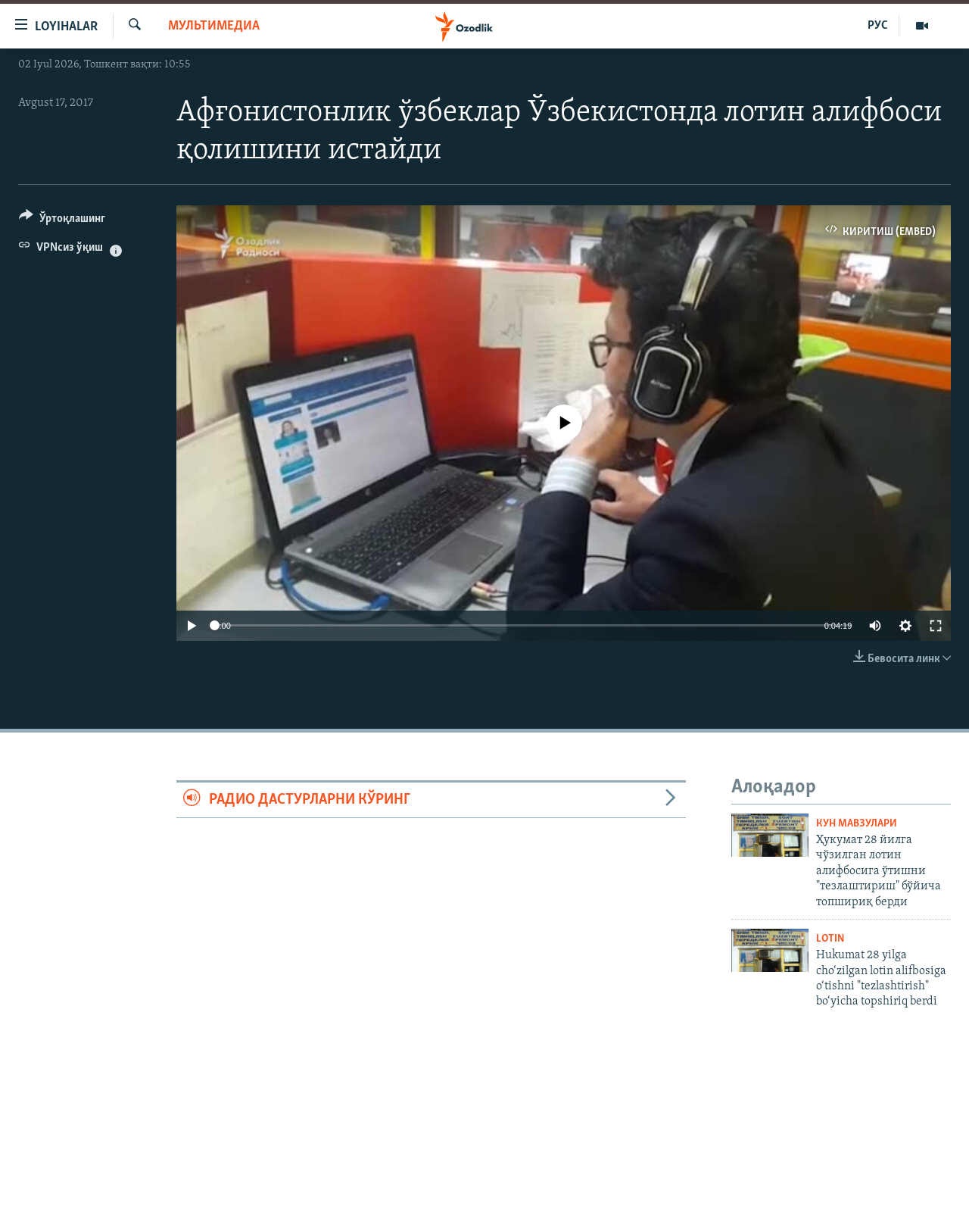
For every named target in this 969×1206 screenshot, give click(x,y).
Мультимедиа (214, 26)
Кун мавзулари (856, 824)
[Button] (62, 220)
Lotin (830, 939)
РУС (878, 26)
